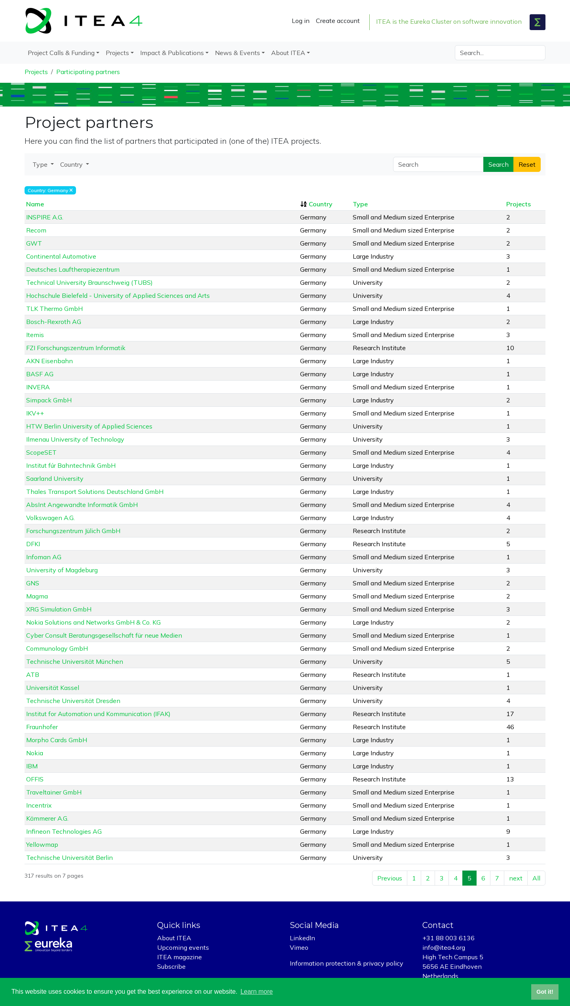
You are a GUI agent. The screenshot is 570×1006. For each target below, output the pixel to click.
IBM (32, 766)
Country (320, 204)
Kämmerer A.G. (47, 818)
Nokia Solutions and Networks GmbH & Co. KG (93, 622)
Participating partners (88, 72)
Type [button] (40, 164)
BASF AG (39, 374)
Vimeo (299, 947)
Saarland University (55, 478)
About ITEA (174, 938)
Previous (389, 878)
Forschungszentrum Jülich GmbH (73, 531)
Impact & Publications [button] (172, 53)
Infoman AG (43, 557)
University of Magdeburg (62, 570)
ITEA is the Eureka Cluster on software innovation (449, 21)
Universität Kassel (52, 688)
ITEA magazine (179, 957)
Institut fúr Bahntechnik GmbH (71, 465)
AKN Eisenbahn (49, 361)
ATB (32, 674)
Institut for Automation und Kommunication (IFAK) (98, 714)
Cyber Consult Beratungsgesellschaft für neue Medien (104, 635)
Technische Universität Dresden (73, 701)
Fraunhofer (42, 727)
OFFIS (35, 779)
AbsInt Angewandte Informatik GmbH (82, 505)
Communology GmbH (57, 648)
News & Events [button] (237, 53)
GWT (34, 243)
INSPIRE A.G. (44, 217)
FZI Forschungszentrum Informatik (75, 348)
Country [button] (72, 164)
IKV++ (35, 413)
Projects (36, 72)
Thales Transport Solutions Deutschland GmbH (94, 491)
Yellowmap (42, 844)
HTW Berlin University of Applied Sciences (89, 426)
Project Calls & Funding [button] (61, 53)
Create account (338, 21)
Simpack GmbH (49, 400)
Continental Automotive (61, 256)
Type (360, 204)
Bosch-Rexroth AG (53, 322)
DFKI (33, 544)
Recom (36, 230)
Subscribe (171, 966)
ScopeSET (41, 452)
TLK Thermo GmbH (54, 308)
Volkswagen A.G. (50, 518)
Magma (37, 596)
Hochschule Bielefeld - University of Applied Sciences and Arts (118, 295)
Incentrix (39, 805)
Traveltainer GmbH (54, 792)
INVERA (38, 387)
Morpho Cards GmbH (56, 740)
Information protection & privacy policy (346, 963)
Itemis (35, 335)
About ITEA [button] (288, 53)
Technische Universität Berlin (69, 857)
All (536, 878)
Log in (301, 21)
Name (35, 204)
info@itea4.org (443, 947)
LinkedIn (302, 938)
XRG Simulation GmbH (58, 609)
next (515, 878)
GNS (32, 583)
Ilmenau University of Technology (75, 439)
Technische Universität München (74, 661)
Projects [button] (117, 53)
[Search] (500, 52)
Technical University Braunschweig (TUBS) (89, 282)
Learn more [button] (256, 991)
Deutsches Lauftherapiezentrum (73, 269)
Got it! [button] (544, 992)
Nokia (34, 753)
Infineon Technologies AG (64, 831)
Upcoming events (183, 947)
